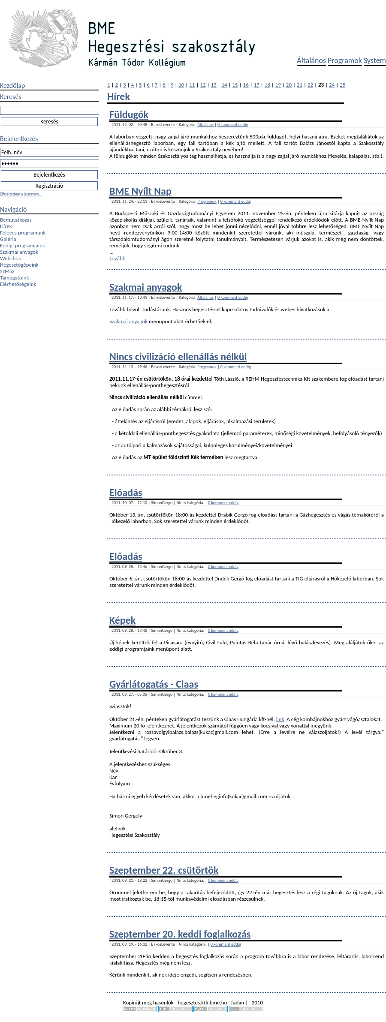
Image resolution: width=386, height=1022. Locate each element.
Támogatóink (14, 277)
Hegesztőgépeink (19, 265)
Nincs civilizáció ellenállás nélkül (178, 356)
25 (342, 84)
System (375, 60)
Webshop (10, 258)
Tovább (117, 258)
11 (192, 84)
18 (267, 84)
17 (256, 84)
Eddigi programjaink (22, 245)
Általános (311, 60)
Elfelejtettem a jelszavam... (21, 194)
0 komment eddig (232, 124)
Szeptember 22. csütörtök (164, 870)
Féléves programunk (22, 232)
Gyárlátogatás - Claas (153, 684)
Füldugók (128, 114)
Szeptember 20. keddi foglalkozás (179, 934)
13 (213, 84)
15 (235, 84)
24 (332, 84)
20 (289, 84)
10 (181, 84)
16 (246, 84)
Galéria (8, 239)
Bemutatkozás (16, 219)
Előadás (125, 492)
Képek (122, 620)
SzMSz (7, 271)
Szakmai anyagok (19, 252)
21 (299, 84)
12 (202, 84)
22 (310, 84)
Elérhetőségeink (18, 284)
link (280, 719)
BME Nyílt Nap (140, 191)
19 (278, 84)
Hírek (6, 226)
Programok (345, 60)
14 (224, 84)
